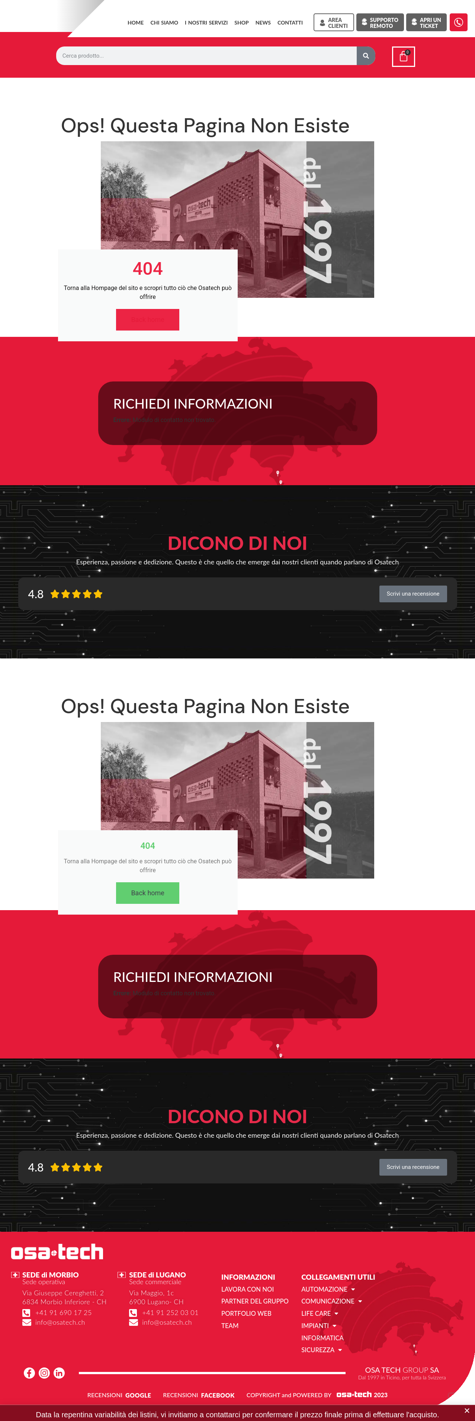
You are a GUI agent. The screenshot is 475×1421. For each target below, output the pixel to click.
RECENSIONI (104, 1397)
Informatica (321, 1341)
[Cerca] (366, 55)
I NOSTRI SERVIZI (206, 22)
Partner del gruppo (253, 1305)
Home (136, 22)
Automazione (327, 1294)
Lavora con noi (246, 1293)
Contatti (290, 22)
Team (229, 1329)
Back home (147, 324)
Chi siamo (164, 22)
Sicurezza (320, 1353)
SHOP (241, 22)
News (263, 22)
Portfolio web (245, 1317)
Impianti (318, 1329)
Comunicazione (330, 1306)
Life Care (319, 1318)
